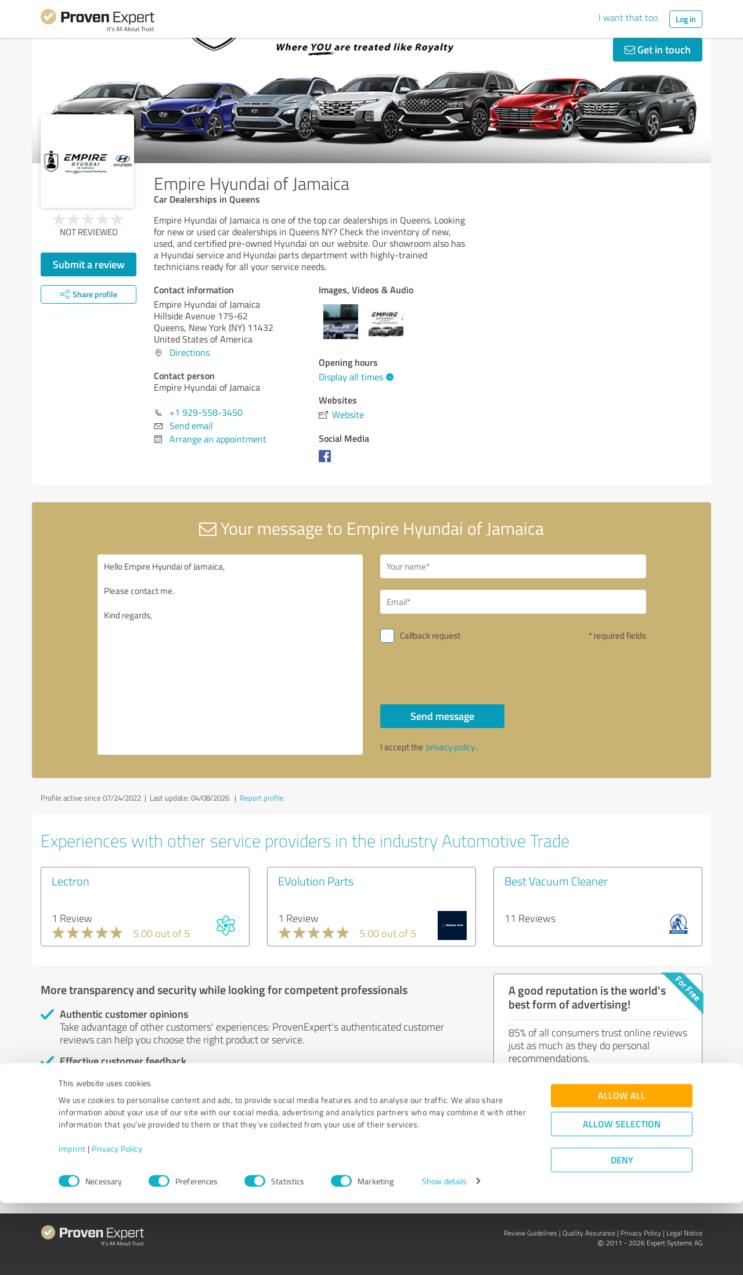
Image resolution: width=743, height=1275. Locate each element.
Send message (442, 715)
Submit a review (89, 264)
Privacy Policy (117, 1220)
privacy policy (450, 747)
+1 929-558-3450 (206, 412)
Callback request (430, 635)
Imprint (72, 1220)
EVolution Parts (316, 881)
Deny (622, 1231)
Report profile (262, 798)
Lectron (70, 881)
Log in (686, 18)
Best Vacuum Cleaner (556, 881)
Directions (189, 352)
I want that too (628, 17)
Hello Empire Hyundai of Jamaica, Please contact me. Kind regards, (230, 654)
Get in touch (658, 49)
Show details (444, 1253)
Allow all (621, 1167)
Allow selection (622, 1195)
